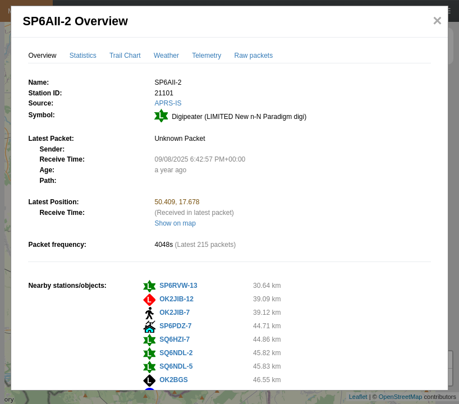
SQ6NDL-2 (175, 353)
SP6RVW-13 (178, 286)
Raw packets (254, 55)
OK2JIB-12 (176, 299)
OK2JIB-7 (174, 312)
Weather (166, 55)
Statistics (83, 55)
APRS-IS (167, 103)
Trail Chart (125, 55)
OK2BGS (173, 380)
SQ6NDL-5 (175, 366)
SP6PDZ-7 (175, 326)
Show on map (174, 223)
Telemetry (206, 55)
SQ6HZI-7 (174, 339)
